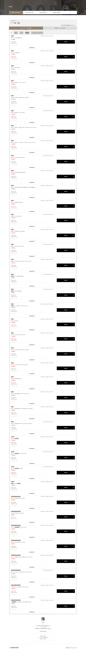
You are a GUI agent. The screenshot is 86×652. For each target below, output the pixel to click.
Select (65, 41)
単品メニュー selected (60, 28)
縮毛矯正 (27, 32)
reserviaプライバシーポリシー (71, 647)
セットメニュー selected (25, 28)
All (11, 32)
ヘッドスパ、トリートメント (37, 32)
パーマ (21, 32)
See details (31, 47)
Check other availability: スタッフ (68, 25)
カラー (16, 32)
